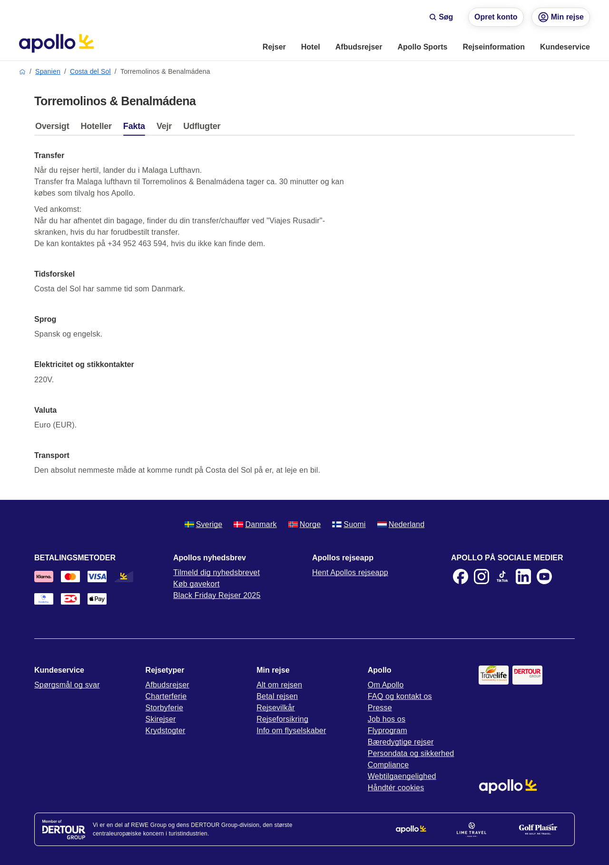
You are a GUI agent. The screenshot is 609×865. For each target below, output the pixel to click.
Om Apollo (386, 685)
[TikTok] (502, 576)
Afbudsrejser (167, 685)
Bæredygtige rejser (401, 742)
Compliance (388, 765)
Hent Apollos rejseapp (350, 572)
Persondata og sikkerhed (411, 753)
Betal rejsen (277, 696)
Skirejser (161, 719)
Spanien (47, 71)
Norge (304, 524)
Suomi (348, 524)
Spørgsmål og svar (67, 685)
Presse (380, 708)
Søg (441, 17)
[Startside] (56, 43)
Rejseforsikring (282, 719)
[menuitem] (274, 47)
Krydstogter (166, 730)
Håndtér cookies (396, 788)
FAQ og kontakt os (400, 696)
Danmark (255, 524)
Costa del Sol (90, 71)
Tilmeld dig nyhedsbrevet (216, 572)
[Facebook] (460, 576)
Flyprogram (387, 730)
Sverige (204, 524)
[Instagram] (481, 576)
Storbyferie (165, 708)
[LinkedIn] (523, 576)
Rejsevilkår (275, 708)
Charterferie (166, 696)
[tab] (54, 128)
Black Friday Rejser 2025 (217, 595)
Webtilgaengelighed (402, 776)
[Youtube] (544, 576)
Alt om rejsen (279, 685)
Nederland (401, 524)
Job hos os (386, 719)
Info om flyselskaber (291, 730)
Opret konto (496, 17)
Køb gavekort (196, 584)
